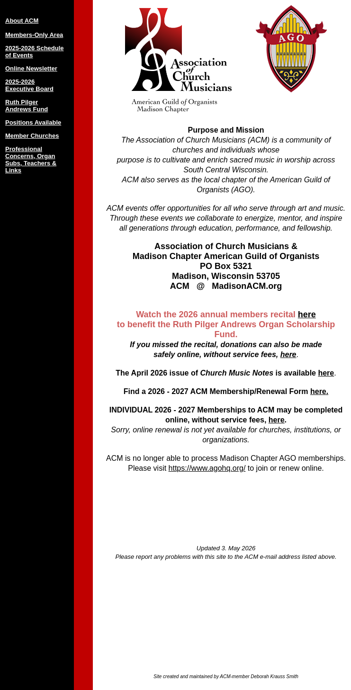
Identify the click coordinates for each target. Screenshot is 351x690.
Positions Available (33, 122)
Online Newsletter (31, 68)
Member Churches (32, 135)
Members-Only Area (34, 34)
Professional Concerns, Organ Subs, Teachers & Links (30, 159)
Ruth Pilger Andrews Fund (26, 106)
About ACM (21, 20)
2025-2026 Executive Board (29, 85)
